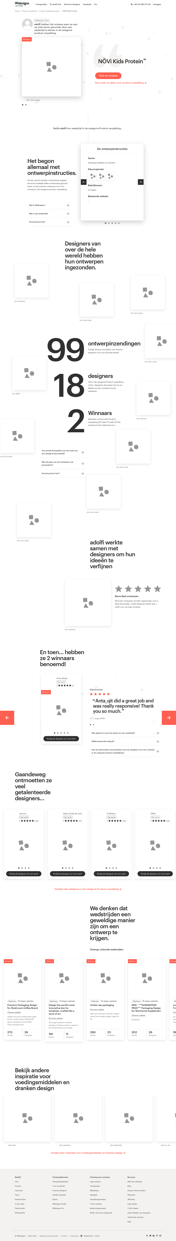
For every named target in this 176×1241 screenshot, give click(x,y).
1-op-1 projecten (58, 1186)
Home (17, 11)
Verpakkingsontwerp (98, 1199)
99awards (131, 1195)
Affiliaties (131, 1199)
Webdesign (94, 1190)
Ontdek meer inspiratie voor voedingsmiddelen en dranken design (88, 1152)
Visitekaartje (95, 1186)
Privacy (64, 1236)
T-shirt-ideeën (132, 1208)
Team (17, 1195)
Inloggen (157, 4)
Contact (18, 1186)
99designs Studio (59, 1204)
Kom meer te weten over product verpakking (121, 82)
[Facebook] (147, 1236)
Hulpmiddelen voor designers (139, 1213)
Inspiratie (87, 4)
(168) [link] (37, 821)
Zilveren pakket (14, 1012)
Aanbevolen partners (135, 1217)
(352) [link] (124, 821)
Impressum (74, 1236)
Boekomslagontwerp (98, 1208)
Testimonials (20, 1208)
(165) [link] (168, 821)
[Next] (141, 182)
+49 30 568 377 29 (140, 4)
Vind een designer (72, 4)
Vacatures (19, 1190)
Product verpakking (29, 11)
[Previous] (84, 182)
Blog (129, 1186)
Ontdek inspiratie (59, 1195)
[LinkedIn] (154, 1236)
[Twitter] (150, 1236)
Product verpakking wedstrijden (51, 11)
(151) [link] (80, 821)
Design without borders (136, 1190)
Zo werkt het (55, 4)
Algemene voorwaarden (49, 1236)
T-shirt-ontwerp (96, 1204)
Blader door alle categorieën (101, 1213)
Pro (95, 4)
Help (129, 1222)
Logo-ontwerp (95, 1182)
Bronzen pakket (56, 1018)
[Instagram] (160, 1236)
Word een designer (134, 1182)
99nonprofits (20, 1213)
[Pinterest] (157, 1236)
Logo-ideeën (132, 1204)
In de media (19, 1204)
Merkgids (93, 1195)
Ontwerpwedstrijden (60, 1182)
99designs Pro (58, 1208)
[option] (22, 104)
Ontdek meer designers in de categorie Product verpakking (88, 889)
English (97, 1236)
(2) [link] (73, 685)
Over (17, 1182)
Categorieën (41, 4)
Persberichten (20, 1199)
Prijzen (55, 1199)
